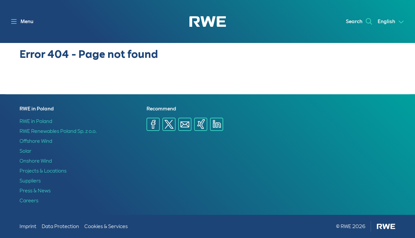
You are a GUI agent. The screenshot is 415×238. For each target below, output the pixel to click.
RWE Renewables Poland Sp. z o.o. (58, 131)
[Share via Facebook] (153, 124)
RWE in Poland (36, 121)
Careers (29, 201)
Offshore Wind (36, 141)
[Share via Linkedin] (216, 124)
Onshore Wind (36, 161)
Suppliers (30, 181)
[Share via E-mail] (184, 124)
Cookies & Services (106, 226)
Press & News (35, 191)
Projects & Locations (43, 171)
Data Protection (60, 226)
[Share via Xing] (200, 124)
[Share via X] (169, 124)
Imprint (28, 226)
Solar (25, 151)
